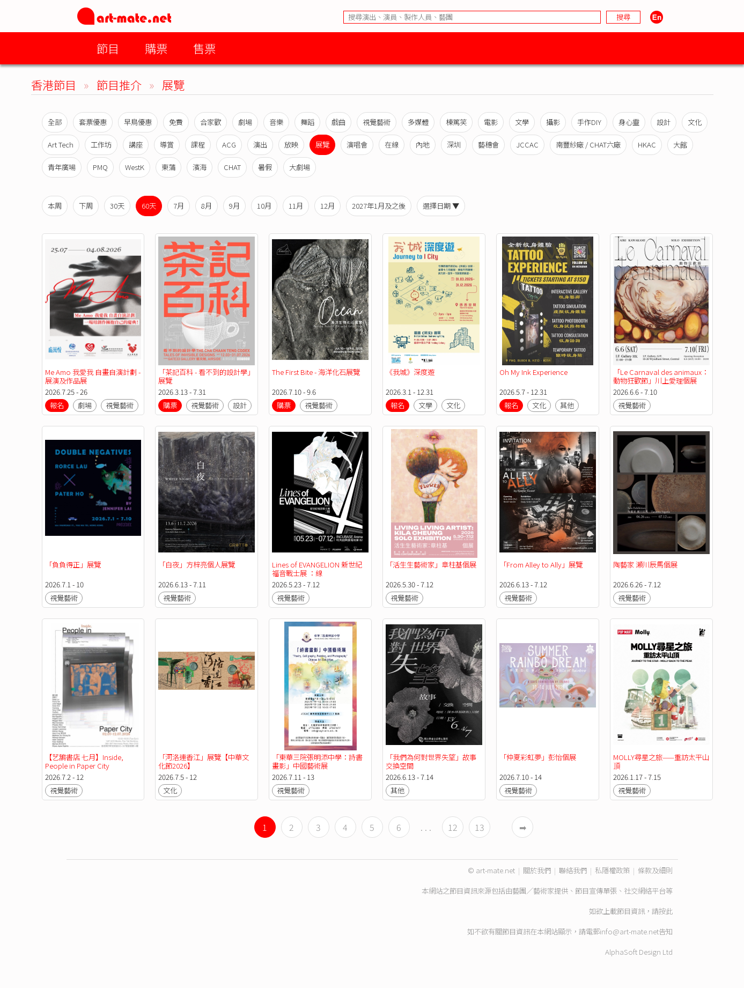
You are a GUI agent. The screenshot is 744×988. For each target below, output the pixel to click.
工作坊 (101, 144)
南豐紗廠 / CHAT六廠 (588, 144)
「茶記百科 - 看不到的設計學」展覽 (206, 376)
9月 (234, 206)
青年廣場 (62, 167)
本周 (55, 206)
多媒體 (418, 122)
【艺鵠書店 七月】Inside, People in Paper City (84, 761)
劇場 (245, 122)
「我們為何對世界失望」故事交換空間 (431, 761)
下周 (86, 206)
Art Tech (60, 144)
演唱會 (357, 144)
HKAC (647, 144)
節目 (108, 48)
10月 (264, 206)
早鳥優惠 (138, 122)
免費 (176, 122)
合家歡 (210, 122)
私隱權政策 (612, 870)
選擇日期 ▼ (441, 206)
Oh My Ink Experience (533, 372)
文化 (695, 122)
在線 (392, 144)
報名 (57, 405)
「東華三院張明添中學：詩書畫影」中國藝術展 (317, 761)
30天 (117, 206)
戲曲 (338, 122)
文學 (522, 122)
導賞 (167, 144)
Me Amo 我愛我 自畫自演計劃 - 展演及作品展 (93, 376)
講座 (136, 144)
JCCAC (527, 144)
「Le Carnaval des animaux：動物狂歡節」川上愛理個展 (661, 376)
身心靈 (628, 122)
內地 (423, 144)
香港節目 (53, 84)
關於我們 (537, 870)
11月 (296, 206)
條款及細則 (655, 870)
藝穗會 (488, 144)
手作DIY (589, 122)
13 (479, 827)
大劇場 (299, 167)
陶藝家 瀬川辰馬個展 (645, 564)
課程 (198, 144)
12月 (327, 206)
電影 (491, 122)
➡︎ (522, 827)
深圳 (454, 144)
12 (453, 827)
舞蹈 (307, 122)
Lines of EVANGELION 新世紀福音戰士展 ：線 (317, 568)
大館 (680, 144)
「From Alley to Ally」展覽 (541, 564)
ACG (229, 144)
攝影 (553, 122)
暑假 (265, 167)
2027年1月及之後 (379, 206)
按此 (666, 911)
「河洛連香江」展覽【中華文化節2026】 (203, 761)
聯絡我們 (573, 870)
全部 (55, 122)
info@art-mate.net (629, 931)
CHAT (232, 167)
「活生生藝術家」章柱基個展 (431, 564)
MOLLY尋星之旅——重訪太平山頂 (661, 761)
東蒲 (168, 167)
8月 (206, 206)
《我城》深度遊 (410, 372)
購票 (156, 48)
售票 (204, 48)
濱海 (200, 167)
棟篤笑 (456, 122)
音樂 (276, 122)
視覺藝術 (377, 122)
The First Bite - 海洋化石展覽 (316, 372)
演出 (260, 144)
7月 (178, 206)
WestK (134, 167)
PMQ (100, 167)
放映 (291, 144)
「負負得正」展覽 (73, 564)
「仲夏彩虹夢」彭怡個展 (537, 757)
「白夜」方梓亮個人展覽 (196, 564)
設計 (664, 122)
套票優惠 (93, 122)
